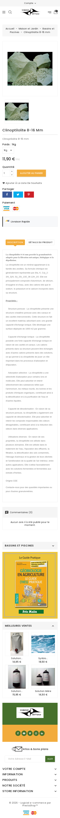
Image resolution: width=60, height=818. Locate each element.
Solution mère (43, 691)
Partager (7, 195)
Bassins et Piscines (19, 545)
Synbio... (43, 658)
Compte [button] (30, 3)
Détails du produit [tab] (41, 242)
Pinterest (29, 195)
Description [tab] (15, 242)
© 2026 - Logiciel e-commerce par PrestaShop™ (30, 804)
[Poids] (8, 150)
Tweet (18, 195)
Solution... (17, 658)
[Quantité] (6, 173)
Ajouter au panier (31, 173)
